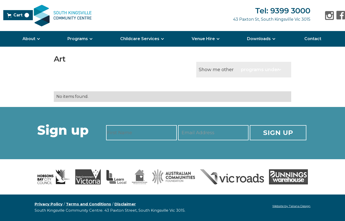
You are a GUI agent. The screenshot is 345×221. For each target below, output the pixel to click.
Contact (312, 38)
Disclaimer (125, 204)
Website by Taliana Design (291, 206)
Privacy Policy (49, 204)
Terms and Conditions (88, 204)
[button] (18, 15)
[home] (62, 15)
